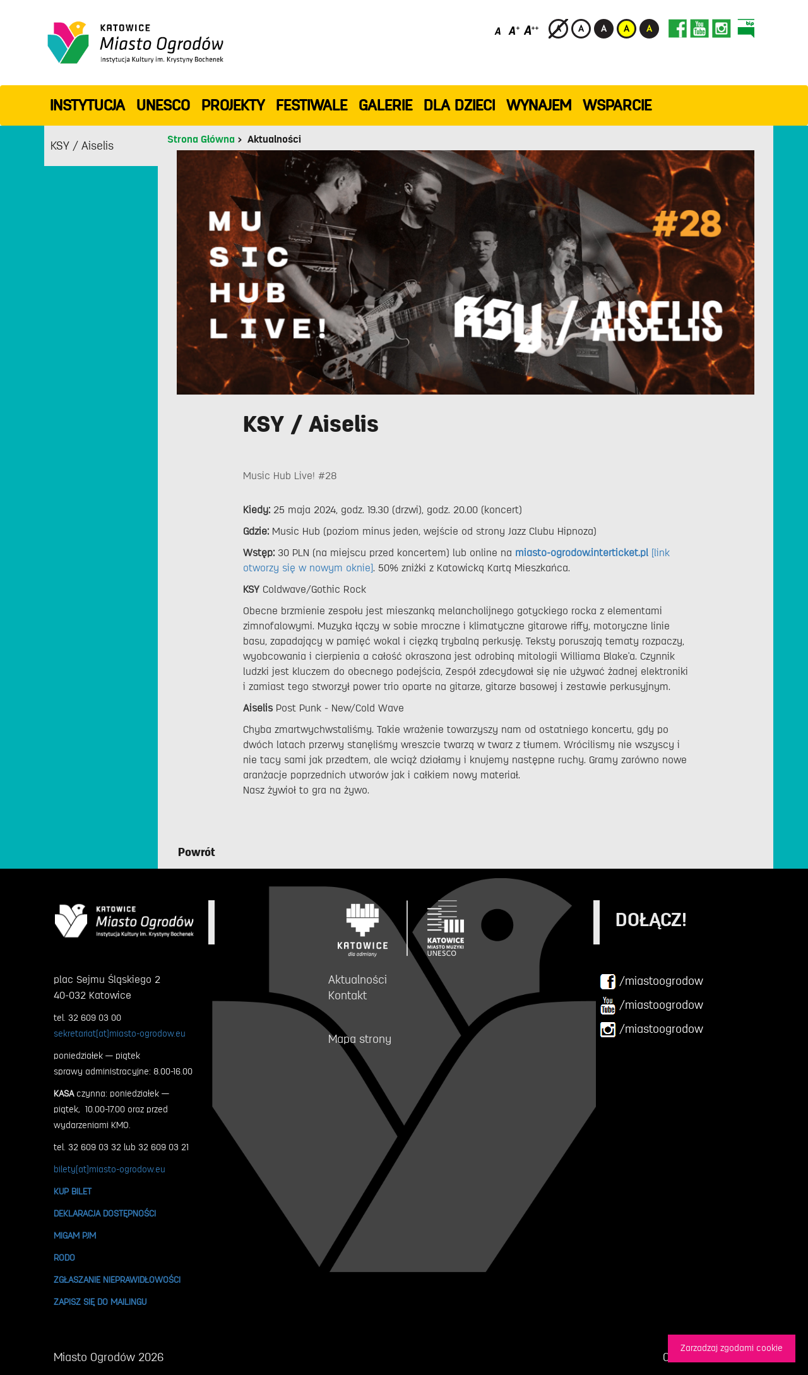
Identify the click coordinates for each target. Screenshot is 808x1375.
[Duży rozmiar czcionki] (531, 30)
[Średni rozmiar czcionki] (514, 30)
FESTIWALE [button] (311, 105)
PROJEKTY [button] (232, 105)
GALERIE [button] (385, 105)
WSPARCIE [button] (617, 105)
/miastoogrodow (651, 982)
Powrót (196, 852)
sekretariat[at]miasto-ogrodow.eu (120, 1033)
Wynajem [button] (538, 105)
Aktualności (274, 139)
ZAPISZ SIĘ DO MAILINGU (100, 1301)
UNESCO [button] (163, 105)
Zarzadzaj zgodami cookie (731, 1348)
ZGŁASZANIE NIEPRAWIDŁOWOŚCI (117, 1279)
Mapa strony (359, 1039)
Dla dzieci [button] (459, 105)
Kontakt (347, 995)
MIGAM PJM (75, 1235)
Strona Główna (201, 139)
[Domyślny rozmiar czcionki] (499, 30)
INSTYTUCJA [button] (87, 105)
